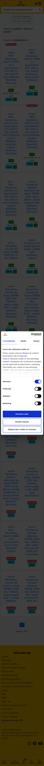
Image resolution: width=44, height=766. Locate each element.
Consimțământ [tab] (9, 341)
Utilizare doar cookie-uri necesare (22, 429)
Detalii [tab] (23, 341)
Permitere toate (22, 414)
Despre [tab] (36, 341)
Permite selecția (22, 422)
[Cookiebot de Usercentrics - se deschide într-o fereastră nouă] (31, 334)
